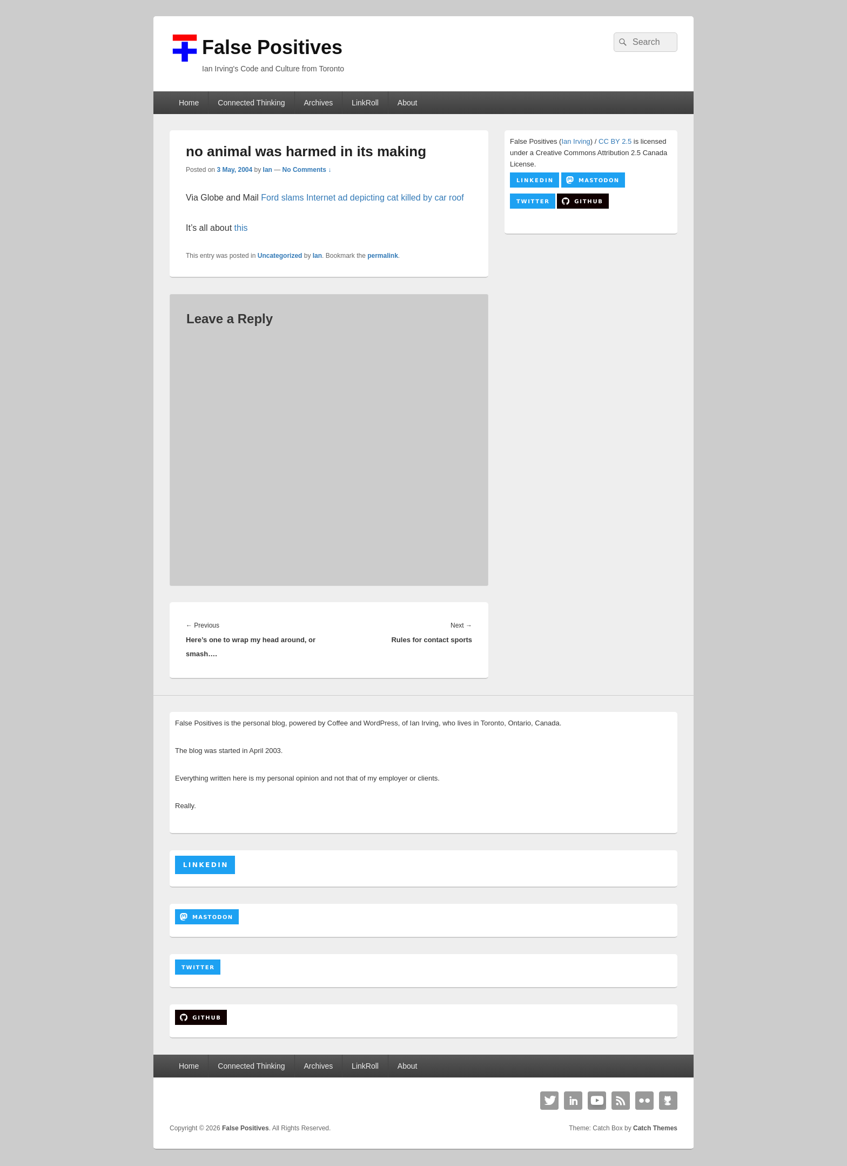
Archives (318, 102)
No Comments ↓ (307, 170)
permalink (382, 255)
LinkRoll (365, 102)
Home (189, 102)
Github (668, 1100)
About (408, 102)
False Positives (272, 47)
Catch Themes (655, 1128)
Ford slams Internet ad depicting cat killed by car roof (362, 197)
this (241, 227)
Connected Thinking (251, 102)
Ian (267, 170)
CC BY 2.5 (615, 141)
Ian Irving (575, 141)
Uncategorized (280, 255)
